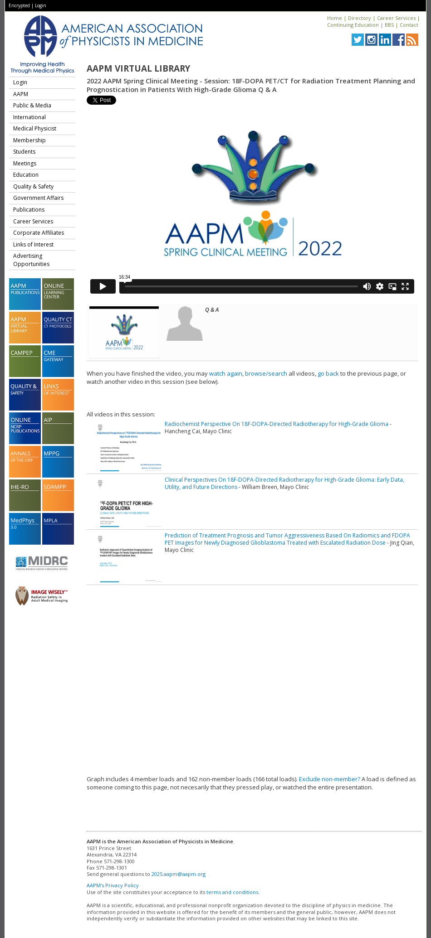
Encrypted (19, 5)
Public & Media (32, 105)
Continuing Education (353, 24)
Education (26, 175)
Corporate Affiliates (38, 233)
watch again (225, 373)
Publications (28, 209)
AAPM (20, 94)
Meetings (24, 163)
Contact (409, 24)
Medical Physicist (34, 128)
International (29, 117)
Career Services (396, 18)
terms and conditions (232, 892)
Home (334, 18)
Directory (359, 18)
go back (328, 373)
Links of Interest (33, 244)
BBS (389, 24)
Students (24, 151)
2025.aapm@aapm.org (179, 873)
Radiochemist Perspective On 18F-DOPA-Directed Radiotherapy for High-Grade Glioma (276, 424)
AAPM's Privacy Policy (113, 885)
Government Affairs (38, 198)
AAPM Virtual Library (138, 68)
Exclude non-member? (329, 779)
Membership (29, 140)
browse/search (266, 373)
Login (40, 5)
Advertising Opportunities (31, 260)
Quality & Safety (33, 186)
